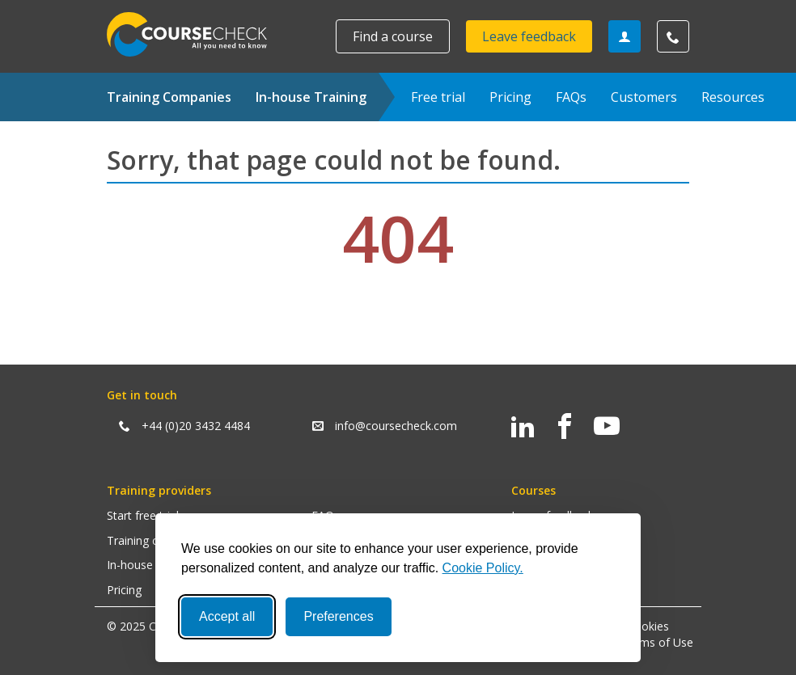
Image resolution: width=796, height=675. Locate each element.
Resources (732, 97)
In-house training (151, 564)
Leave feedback (529, 36)
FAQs (571, 97)
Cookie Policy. (482, 568)
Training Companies (169, 97)
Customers (644, 97)
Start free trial (143, 515)
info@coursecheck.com (396, 425)
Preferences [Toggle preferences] (338, 616)
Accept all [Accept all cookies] (227, 616)
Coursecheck (196, 34)
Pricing (510, 97)
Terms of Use (657, 642)
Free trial (438, 97)
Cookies (648, 626)
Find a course (393, 36)
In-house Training (311, 97)
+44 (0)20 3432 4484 (196, 425)
